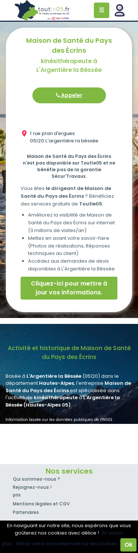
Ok (128, 544)
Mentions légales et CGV (41, 504)
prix (17, 495)
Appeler (69, 95)
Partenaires (26, 512)
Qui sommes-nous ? (36, 479)
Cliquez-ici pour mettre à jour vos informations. (69, 288)
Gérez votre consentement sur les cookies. (67, 543)
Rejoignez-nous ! (32, 487)
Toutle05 (42, 10)
